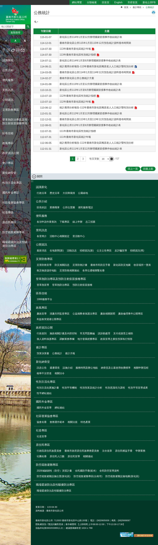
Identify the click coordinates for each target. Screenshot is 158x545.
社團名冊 (42, 456)
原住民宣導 (74, 456)
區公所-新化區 (15, 14)
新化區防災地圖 (122, 265)
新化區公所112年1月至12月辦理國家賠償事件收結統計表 (91, 113)
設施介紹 (68, 367)
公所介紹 (41, 201)
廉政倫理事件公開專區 (130, 313)
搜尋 (2, 25)
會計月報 (70, 353)
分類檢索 (92, 2)
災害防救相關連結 (69, 270)
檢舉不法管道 (44, 373)
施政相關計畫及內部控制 (63, 333)
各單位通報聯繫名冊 (93, 270)
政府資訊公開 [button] (10, 153)
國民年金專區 (44, 401)
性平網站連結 (44, 393)
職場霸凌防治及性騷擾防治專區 (55, 484)
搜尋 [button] (28, 26)
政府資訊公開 (44, 327)
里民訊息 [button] (7, 90)
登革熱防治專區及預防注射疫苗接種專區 (61, 278)
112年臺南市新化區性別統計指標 (78, 95)
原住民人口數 (57, 456)
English (118, 2)
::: (1, 6)
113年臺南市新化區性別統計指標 (78, 54)
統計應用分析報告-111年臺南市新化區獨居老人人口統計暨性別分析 (97, 142)
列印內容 (154, 12)
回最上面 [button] (148, 168)
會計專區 (137, 7)
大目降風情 (69, 193)
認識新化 (41, 187)
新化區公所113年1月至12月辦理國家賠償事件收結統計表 (91, 84)
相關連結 (88, 456)
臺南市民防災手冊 (100, 265)
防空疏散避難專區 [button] (13, 232)
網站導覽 (77, 2)
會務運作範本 (57, 422)
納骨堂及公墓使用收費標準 (116, 367)
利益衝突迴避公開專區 (49, 319)
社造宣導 (42, 436)
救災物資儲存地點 (46, 270)
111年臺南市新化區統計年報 (75, 137)
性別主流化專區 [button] (12, 182)
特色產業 (85, 422)
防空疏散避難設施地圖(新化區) (122, 476)
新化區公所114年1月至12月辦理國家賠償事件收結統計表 (91, 37)
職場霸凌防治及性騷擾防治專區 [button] (14, 244)
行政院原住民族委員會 (49, 450)
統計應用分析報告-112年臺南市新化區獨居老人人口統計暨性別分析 (97, 107)
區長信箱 (41, 293)
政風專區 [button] (7, 143)
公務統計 (150, 7)
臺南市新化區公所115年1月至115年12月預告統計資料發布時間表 (95, 43)
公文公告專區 (104, 250)
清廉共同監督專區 (59, 313)
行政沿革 (42, 193)
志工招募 (90, 221)
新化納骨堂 (43, 361)
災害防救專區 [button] (10, 109)
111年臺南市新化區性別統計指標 (78, 131)
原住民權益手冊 (123, 450)
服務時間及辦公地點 (87, 367)
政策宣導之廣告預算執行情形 (116, 339)
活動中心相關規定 (59, 236)
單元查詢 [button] (36, 22)
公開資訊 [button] (7, 99)
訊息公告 (42, 367)
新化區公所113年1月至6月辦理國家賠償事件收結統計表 (90, 90)
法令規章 (107, 450)
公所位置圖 (69, 207)
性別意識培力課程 (115, 387)
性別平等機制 (69, 387)
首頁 (126, 7)
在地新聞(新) (57, 250)
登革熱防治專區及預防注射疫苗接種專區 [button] (14, 121)
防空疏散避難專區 (47, 464)
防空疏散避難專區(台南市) (88, 476)
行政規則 (42, 333)
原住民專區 (43, 444)
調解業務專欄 (67, 339)
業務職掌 (55, 207)
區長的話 (42, 207)
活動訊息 (72, 250)
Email (22, 50)
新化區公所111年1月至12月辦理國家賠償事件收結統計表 (91, 148)
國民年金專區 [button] (10, 192)
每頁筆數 (94, 158)
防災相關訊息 (62, 265)
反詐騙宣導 (121, 250)
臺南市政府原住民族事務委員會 (81, 450)
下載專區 (64, 221)
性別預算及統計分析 (91, 387)
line (17, 50)
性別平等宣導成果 (138, 387)
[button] (111, 158)
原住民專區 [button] (9, 222)
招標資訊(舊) (137, 250)
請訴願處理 (104, 333)
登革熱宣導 (43, 285)
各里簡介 (42, 236)
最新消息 (42, 250)
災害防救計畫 (80, 265)
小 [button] (6, 41)
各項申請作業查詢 (46, 221)
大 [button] (25, 41)
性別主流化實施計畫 (48, 387)
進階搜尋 (15, 32)
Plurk (8, 50)
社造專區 (41, 430)
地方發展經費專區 (87, 339)
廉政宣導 (42, 313)
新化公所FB (149, 2)
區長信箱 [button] (7, 133)
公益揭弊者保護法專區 (85, 313)
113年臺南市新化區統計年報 (75, 48)
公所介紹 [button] (7, 70)
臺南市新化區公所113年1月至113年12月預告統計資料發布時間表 (95, 119)
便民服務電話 (85, 207)
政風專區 (41, 307)
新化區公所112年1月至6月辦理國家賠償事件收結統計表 (90, 125)
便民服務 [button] (7, 80)
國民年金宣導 (44, 407)
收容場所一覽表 (142, 265)
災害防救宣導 (44, 265)
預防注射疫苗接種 (82, 285)
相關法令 (59, 373)
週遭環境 (55, 367)
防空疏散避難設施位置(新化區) (54, 476)
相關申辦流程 (141, 367)
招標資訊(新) (87, 250)
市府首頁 (132, 2)
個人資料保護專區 (46, 339)
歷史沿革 (55, 193)
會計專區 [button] (7, 163)
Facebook (3, 50)
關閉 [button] (39, 176)
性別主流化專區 (45, 381)
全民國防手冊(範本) (85, 470)
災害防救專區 (44, 259)
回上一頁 (133, 168)
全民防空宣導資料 (109, 470)
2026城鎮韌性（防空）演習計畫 (54, 470)
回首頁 (105, 2)
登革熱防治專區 (60, 285)
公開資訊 (41, 244)
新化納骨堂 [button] (9, 172)
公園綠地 (83, 193)
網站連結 (59, 407)
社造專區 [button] (7, 212)
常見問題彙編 (87, 333)
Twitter (13, 50)
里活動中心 (79, 236)
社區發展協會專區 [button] (13, 202)
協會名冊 (42, 422)
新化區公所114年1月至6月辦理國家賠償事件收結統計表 (90, 60)
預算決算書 (43, 353)
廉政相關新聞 (107, 313)
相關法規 (72, 422)
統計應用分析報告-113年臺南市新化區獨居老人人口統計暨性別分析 (97, 66)
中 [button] (15, 41)
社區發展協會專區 (47, 416)
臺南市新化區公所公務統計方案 (77, 78)
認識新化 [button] (7, 60)
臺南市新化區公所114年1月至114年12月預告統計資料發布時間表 (95, 72)
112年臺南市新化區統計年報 (75, 101)
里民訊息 (41, 230)
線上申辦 (77, 221)
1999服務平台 (44, 299)
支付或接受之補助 (123, 333)
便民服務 (41, 215)
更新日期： (40, 507)
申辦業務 (140, 450)
